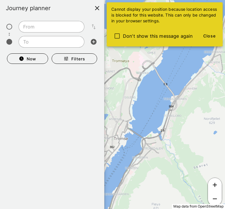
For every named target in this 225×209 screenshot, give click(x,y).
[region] (112, 104)
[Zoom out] (215, 199)
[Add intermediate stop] (93, 42)
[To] (50, 42)
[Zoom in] (215, 185)
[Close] (97, 8)
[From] (50, 27)
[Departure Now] (27, 58)
